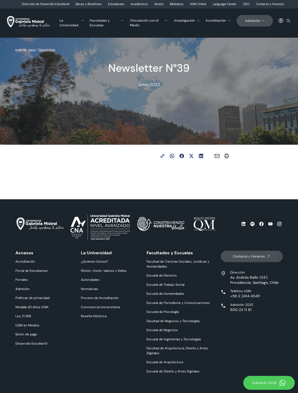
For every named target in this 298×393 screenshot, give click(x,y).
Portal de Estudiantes (31, 271)
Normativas (89, 289)
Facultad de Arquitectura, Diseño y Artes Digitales (177, 350)
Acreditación (216, 20)
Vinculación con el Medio (144, 22)
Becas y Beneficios (89, 4)
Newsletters (47, 49)
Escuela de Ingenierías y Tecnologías (174, 339)
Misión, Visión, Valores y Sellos (104, 271)
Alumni (158, 4)
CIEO (246, 4)
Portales (21, 280)
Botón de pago (26, 334)
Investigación (184, 20)
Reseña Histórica (94, 316)
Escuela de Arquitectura (165, 362)
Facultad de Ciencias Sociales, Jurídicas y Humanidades (178, 263)
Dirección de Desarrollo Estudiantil (45, 4)
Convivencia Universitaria (100, 307)
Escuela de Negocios (162, 330)
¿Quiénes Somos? (94, 261)
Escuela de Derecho (162, 275)
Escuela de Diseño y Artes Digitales (173, 371)
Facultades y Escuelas (100, 22)
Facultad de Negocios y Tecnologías (173, 321)
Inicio (32, 49)
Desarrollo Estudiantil (31, 343)
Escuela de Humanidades (165, 294)
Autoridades (90, 280)
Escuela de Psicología (163, 312)
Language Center (224, 4)
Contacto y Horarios (270, 4)
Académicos (139, 4)
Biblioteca (176, 4)
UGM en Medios (27, 325)
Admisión (255, 20)
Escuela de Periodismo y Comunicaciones (178, 303)
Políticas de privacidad (32, 298)
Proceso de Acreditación (100, 298)
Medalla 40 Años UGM (31, 307)
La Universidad (68, 22)
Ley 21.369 (23, 316)
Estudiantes (116, 4)
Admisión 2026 (269, 382)
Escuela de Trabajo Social (165, 285)
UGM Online (198, 4)
